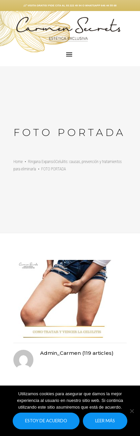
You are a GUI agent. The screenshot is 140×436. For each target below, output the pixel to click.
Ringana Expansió (41, 161)
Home (18, 161)
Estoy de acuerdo (46, 420)
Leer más (105, 420)
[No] (131, 411)
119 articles (98, 353)
